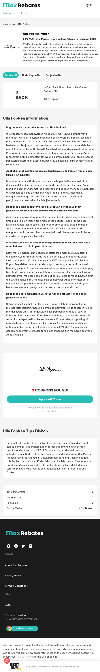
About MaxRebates (16, 565)
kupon (6, 24)
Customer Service (15, 615)
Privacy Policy (13, 575)
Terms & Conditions (16, 585)
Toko (13, 24)
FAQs (8, 605)
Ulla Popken (24, 24)
